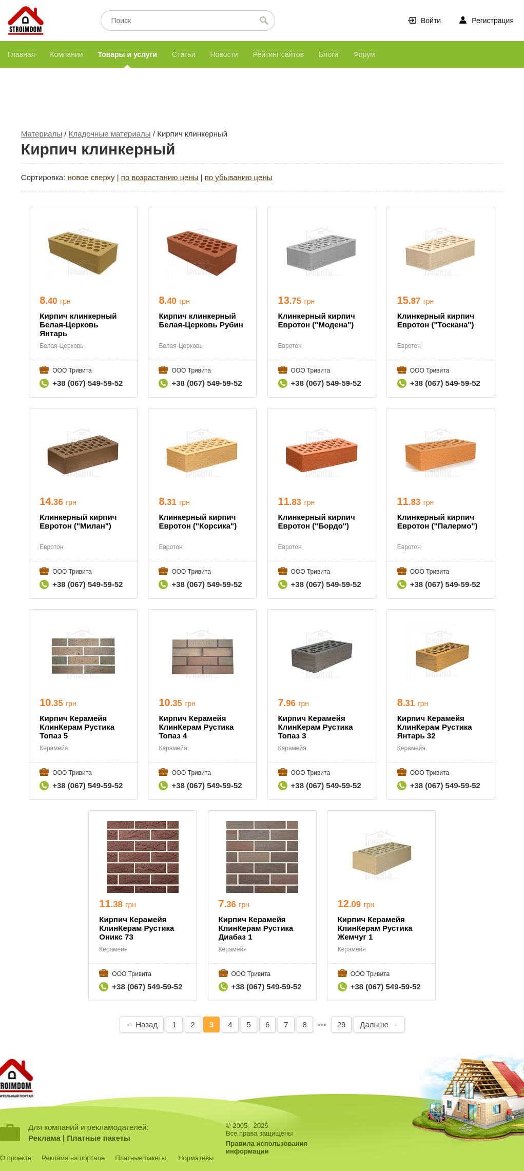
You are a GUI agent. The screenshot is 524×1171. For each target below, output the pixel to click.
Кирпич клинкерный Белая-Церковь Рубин (201, 320)
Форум (364, 54)
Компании (66, 54)
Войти (431, 20)
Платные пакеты (98, 1138)
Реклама (44, 1138)
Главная (21, 54)
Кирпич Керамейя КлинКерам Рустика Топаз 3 (315, 727)
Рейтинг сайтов (278, 54)
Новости (224, 54)
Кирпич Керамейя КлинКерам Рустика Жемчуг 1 (375, 928)
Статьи (183, 54)
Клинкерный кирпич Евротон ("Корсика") (198, 521)
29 (341, 1024)
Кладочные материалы (110, 133)
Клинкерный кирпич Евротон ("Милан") (78, 521)
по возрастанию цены (160, 177)
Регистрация (493, 20)
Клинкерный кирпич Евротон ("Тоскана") (435, 320)
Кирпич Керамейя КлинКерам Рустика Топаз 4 (196, 727)
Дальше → (379, 1024)
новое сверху (91, 177)
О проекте (15, 1158)
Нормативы (196, 1158)
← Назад (142, 1024)
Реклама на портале (73, 1158)
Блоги (328, 54)
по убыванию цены (239, 177)
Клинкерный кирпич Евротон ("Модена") (316, 320)
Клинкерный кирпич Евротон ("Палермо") (437, 521)
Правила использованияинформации (266, 1147)
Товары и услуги (127, 54)
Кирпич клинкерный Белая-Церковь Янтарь (78, 324)
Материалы (41, 133)
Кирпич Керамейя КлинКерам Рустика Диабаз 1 (256, 928)
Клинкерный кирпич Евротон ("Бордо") (316, 521)
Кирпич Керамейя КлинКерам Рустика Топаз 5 (77, 727)
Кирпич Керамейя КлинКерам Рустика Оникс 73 (136, 928)
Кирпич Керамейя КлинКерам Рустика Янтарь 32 (434, 727)
